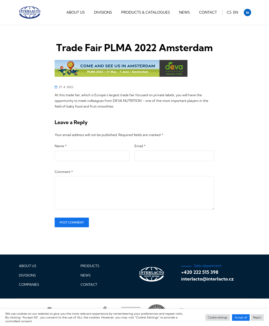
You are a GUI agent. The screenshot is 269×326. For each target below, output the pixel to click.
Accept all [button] (241, 317)
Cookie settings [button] (217, 317)
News (184, 12)
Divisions (103, 12)
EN (235, 12)
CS (229, 12)
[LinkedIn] (247, 12)
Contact (208, 12)
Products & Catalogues (145, 12)
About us (75, 12)
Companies (29, 284)
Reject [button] (257, 317)
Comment (64, 172)
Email (139, 146)
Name (61, 146)
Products (89, 266)
